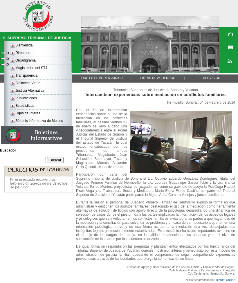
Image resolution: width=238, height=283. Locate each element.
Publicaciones (26, 98)
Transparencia (26, 75)
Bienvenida (24, 45)
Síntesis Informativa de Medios (39, 121)
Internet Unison (225, 280)
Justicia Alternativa (29, 91)
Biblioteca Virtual (28, 83)
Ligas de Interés (27, 113)
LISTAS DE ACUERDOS (157, 78)
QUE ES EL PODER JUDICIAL (103, 78)
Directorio (22, 53)
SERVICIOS (211, 78)
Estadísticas (24, 106)
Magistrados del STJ (31, 68)
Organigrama (25, 60)
